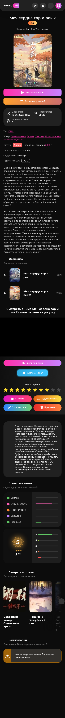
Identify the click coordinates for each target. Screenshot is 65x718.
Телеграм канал (34, 373)
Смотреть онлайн (34, 92)
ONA (11, 131)
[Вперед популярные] (62, 601)
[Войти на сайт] (43, 6)
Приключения (18, 136)
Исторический (53, 136)
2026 (47, 145)
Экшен (30, 136)
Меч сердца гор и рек (36, 275)
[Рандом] (51, 6)
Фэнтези (39, 136)
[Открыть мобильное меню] (58, 6)
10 (59, 390)
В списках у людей (34, 101)
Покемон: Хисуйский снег (37, 620)
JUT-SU (11, 5)
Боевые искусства (13, 139)
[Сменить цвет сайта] (35, 6)
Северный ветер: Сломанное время (11, 621)
